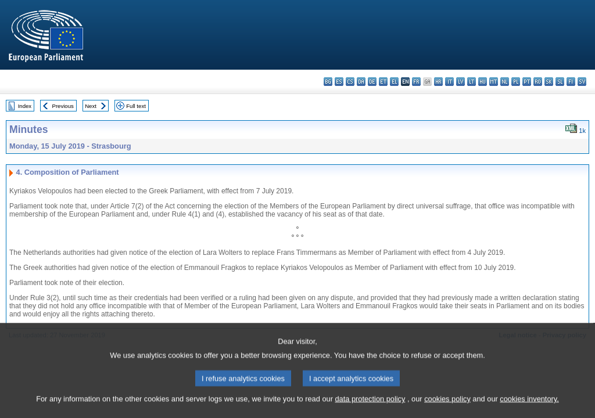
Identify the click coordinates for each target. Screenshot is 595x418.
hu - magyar (482, 81)
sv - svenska (582, 81)
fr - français (416, 81)
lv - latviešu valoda (460, 81)
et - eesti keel (383, 81)
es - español (339, 81)
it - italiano (449, 81)
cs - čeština (350, 81)
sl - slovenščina (559, 81)
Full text (136, 106)
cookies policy (447, 405)
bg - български (328, 81)
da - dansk (361, 81)
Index (24, 106)
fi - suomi (571, 81)
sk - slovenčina (548, 81)
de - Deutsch (372, 81)
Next (90, 106)
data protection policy (370, 405)
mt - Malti (493, 81)
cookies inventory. (529, 405)
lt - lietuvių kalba (471, 81)
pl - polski (515, 81)
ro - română (537, 81)
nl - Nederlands (504, 81)
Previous (63, 106)
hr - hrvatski (438, 81)
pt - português (526, 81)
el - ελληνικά (394, 81)
